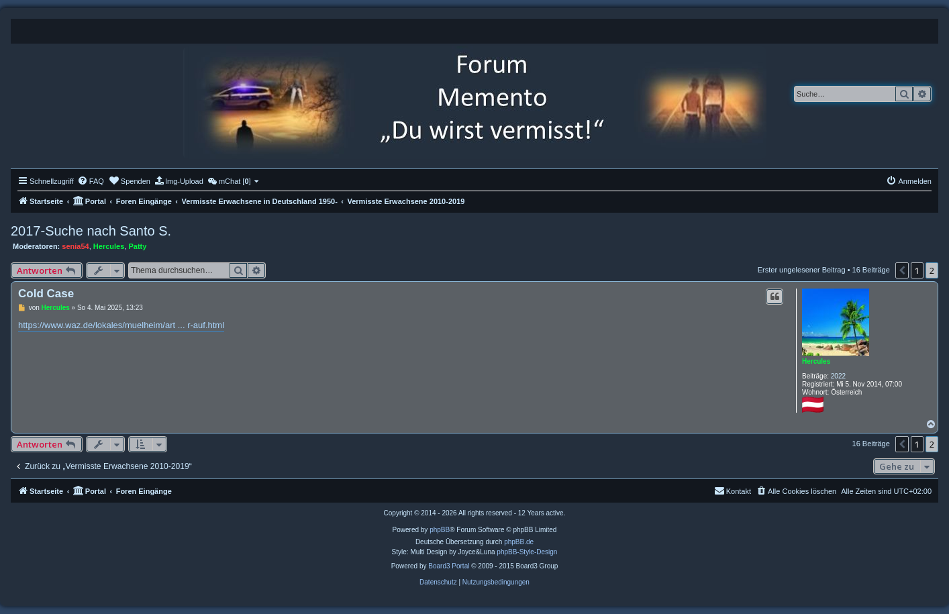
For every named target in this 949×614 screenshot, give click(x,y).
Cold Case (46, 293)
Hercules (108, 246)
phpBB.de (519, 542)
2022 (838, 376)
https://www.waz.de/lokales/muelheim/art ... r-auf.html (121, 325)
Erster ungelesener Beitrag (802, 270)
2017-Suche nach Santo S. (91, 230)
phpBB (440, 529)
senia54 (75, 246)
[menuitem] (90, 181)
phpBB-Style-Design (527, 552)
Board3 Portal (448, 566)
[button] (902, 270)
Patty (137, 246)
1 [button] (917, 270)
